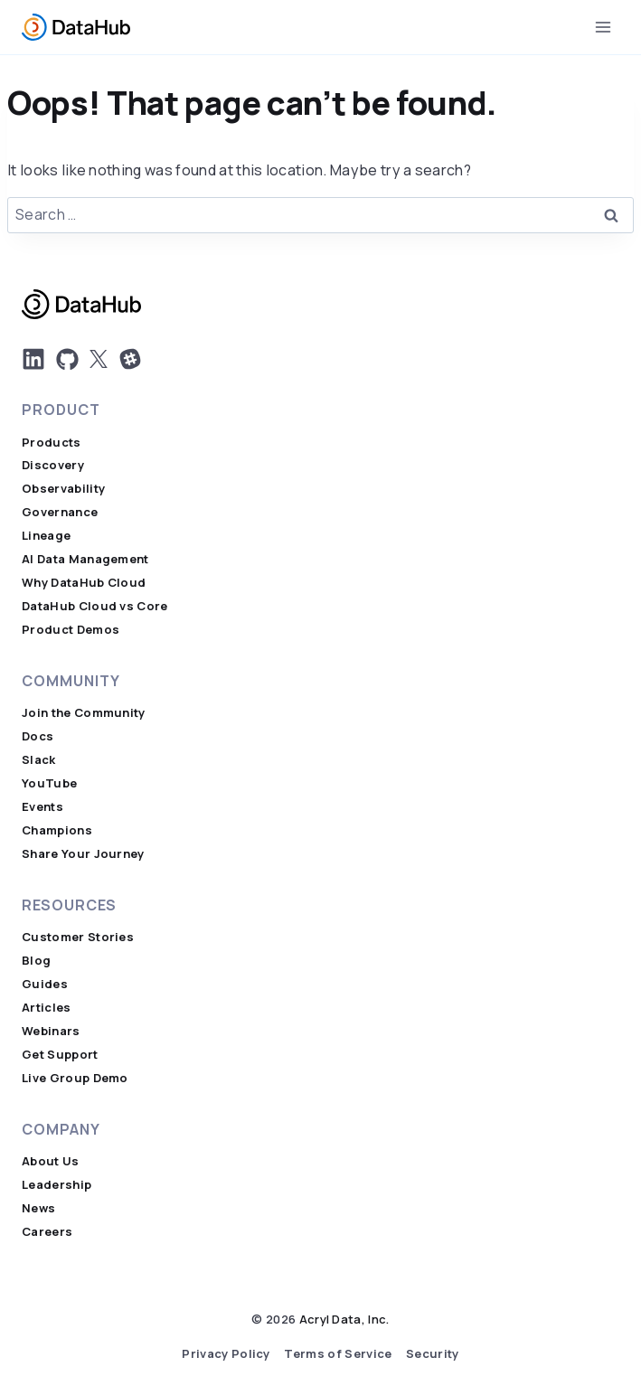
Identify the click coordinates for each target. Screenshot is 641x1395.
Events (42, 807)
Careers (47, 1231)
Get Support (60, 1054)
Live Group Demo (75, 1078)
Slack (39, 760)
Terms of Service (337, 1354)
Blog (36, 960)
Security (432, 1354)
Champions (57, 830)
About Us (51, 1161)
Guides (45, 984)
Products (51, 442)
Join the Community (84, 713)
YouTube (49, 783)
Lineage (46, 535)
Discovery (53, 465)
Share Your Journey (83, 854)
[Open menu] (602, 27)
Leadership (56, 1184)
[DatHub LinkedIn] (33, 359)
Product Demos (70, 629)
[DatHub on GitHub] (67, 359)
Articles (46, 1007)
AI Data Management (85, 559)
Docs (37, 736)
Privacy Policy (225, 1354)
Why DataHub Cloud (84, 582)
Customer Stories (78, 937)
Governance (60, 512)
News (38, 1208)
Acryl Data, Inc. (344, 1319)
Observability (63, 488)
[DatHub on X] (99, 359)
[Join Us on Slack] (130, 359)
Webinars (51, 1031)
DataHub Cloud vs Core (95, 606)
